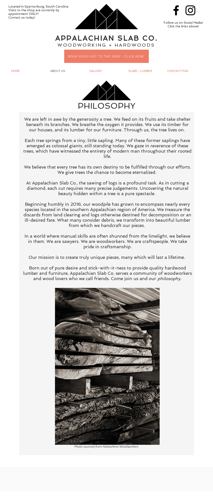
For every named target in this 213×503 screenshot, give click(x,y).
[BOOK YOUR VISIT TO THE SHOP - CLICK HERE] (106, 56)
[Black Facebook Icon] (176, 10)
